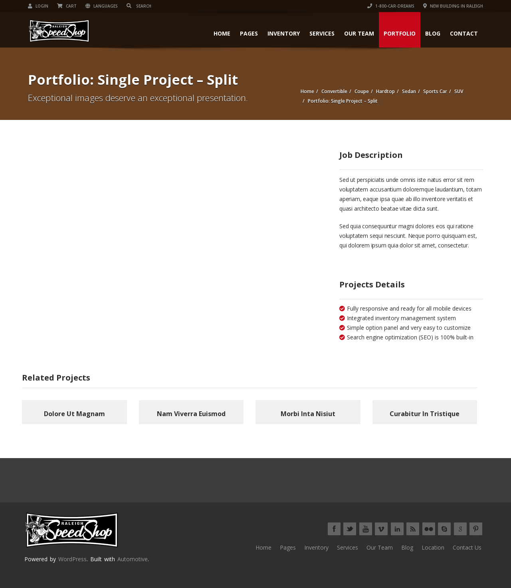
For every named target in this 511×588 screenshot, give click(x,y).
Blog (432, 33)
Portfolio (400, 33)
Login (38, 6)
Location (433, 547)
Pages (249, 33)
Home (222, 33)
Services (322, 33)
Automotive (132, 559)
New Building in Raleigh (453, 6)
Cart (67, 6)
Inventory (283, 33)
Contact (464, 33)
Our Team (359, 33)
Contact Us (467, 547)
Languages (101, 6)
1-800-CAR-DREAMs (390, 6)
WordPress (72, 559)
